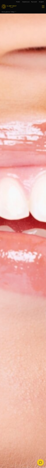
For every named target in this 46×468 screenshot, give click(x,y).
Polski (18, 2)
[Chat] (40, 462)
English (41, 2)
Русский (34, 2)
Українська (25, 2)
